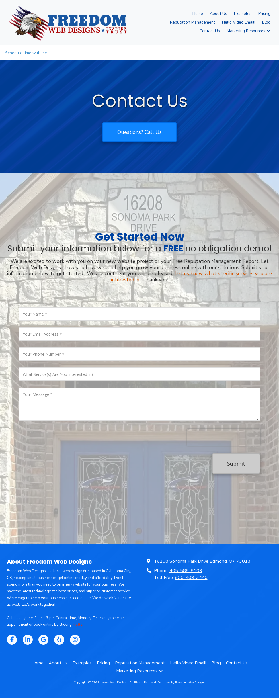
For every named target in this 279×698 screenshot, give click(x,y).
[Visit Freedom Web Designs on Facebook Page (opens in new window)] (12, 640)
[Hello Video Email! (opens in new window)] (238, 22)
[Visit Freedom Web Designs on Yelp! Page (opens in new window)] (59, 640)
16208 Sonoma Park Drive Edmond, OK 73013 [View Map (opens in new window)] (202, 561)
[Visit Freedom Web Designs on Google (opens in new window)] (43, 640)
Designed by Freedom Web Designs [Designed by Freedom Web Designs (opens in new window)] (181, 683)
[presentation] (223, 437)
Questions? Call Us (139, 132)
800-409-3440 (191, 577)
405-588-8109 (185, 571)
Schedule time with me (26, 53)
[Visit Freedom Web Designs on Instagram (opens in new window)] (75, 640)
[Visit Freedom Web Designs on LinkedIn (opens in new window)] (28, 640)
